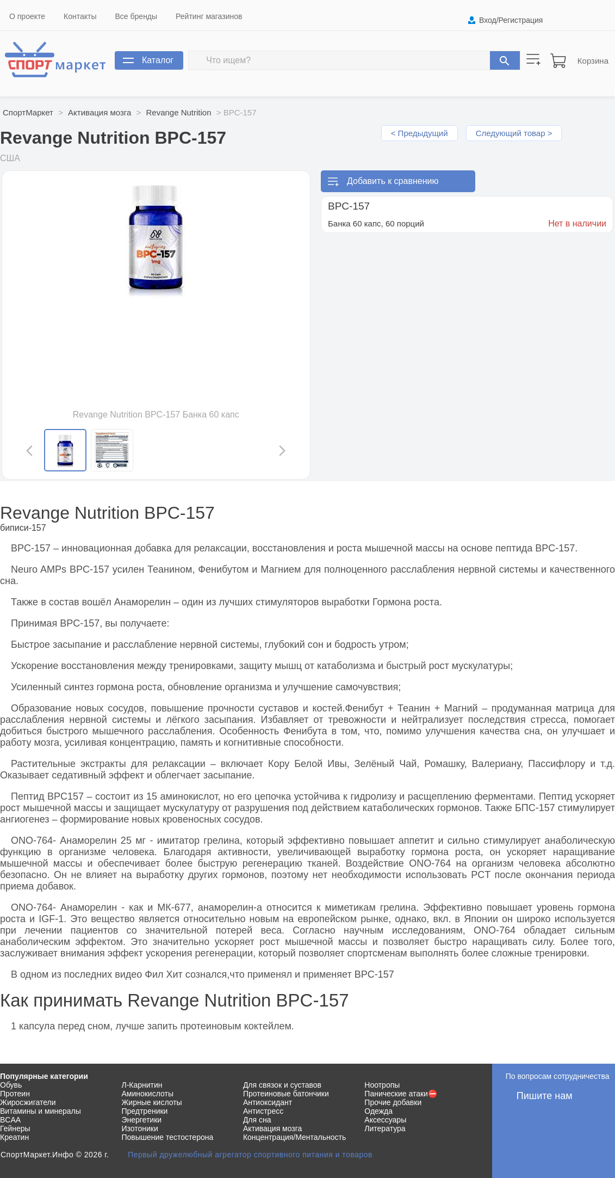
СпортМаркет (28, 112)
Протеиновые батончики (286, 1093)
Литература (384, 1128)
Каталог (157, 60)
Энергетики (141, 1119)
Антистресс (263, 1111)
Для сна (257, 1119)
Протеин (15, 1093)
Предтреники (144, 1111)
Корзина (592, 60)
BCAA (10, 1119)
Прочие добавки (392, 1102)
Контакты (80, 16)
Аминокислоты (147, 1093)
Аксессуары (385, 1119)
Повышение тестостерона (167, 1137)
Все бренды (136, 16)
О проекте (27, 16)
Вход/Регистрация (511, 20)
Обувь (11, 1085)
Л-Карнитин (141, 1085)
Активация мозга (99, 112)
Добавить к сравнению (392, 181)
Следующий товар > (514, 133)
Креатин (14, 1137)
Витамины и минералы (40, 1111)
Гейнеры (15, 1128)
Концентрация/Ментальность (294, 1137)
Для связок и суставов (282, 1085)
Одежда (378, 1111)
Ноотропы (382, 1085)
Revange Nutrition (178, 112)
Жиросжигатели (28, 1102)
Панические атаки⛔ (400, 1093)
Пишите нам (545, 1095)
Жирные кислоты (151, 1102)
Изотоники (139, 1128)
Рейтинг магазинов (209, 16)
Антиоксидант (267, 1102)
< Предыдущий (419, 133)
